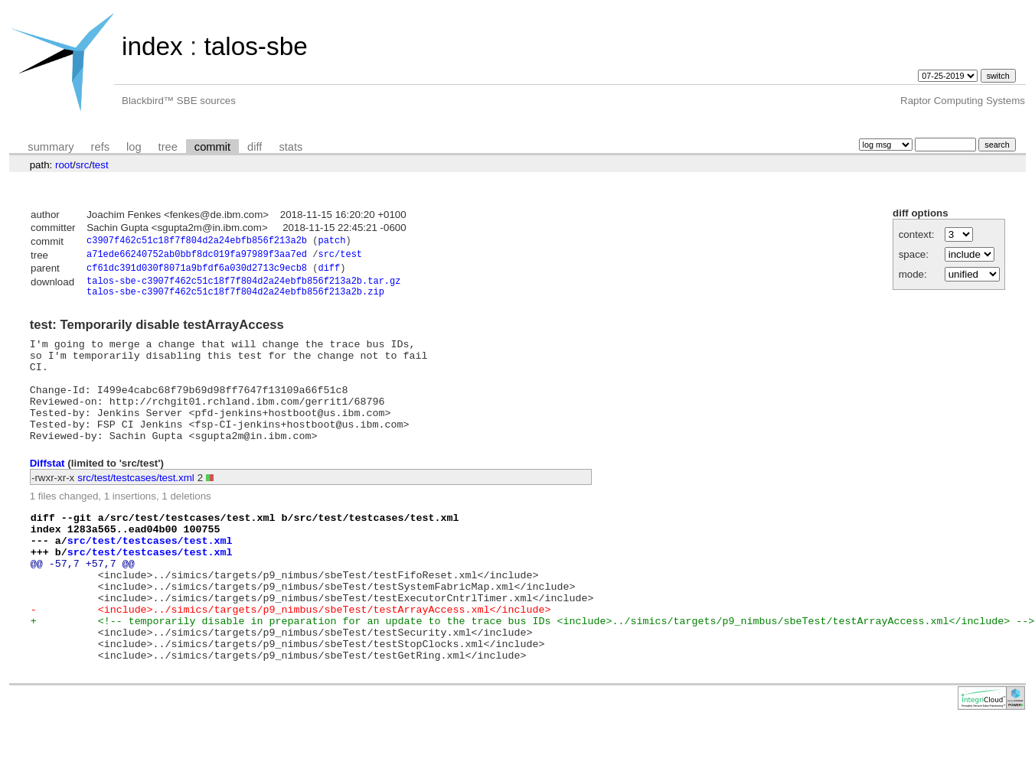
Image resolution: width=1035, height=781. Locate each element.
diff (254, 147)
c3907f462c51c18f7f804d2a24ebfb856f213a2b (197, 242)
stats (290, 147)
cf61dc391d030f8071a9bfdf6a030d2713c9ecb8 (197, 271)
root (64, 165)
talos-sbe (255, 46)
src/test (340, 256)
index (152, 46)
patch (331, 242)
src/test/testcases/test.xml (135, 507)
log (134, 147)
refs (100, 147)
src (83, 165)
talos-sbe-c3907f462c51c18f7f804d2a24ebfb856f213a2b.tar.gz (243, 286)
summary (50, 147)
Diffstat (47, 492)
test (100, 165)
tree (168, 147)
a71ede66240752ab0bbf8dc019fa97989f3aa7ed (197, 256)
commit (212, 147)
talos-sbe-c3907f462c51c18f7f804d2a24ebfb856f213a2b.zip (235, 299)
